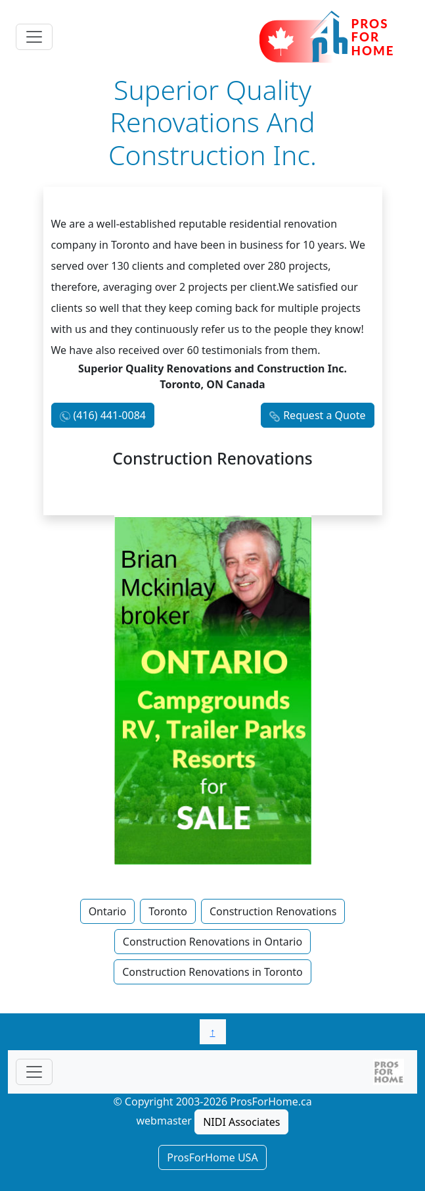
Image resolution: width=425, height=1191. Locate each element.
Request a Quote (324, 415)
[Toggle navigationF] (34, 1072)
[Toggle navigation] (34, 37)
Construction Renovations (273, 911)
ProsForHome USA (212, 1157)
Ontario (108, 911)
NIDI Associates (241, 1122)
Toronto (167, 911)
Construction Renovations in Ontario (212, 941)
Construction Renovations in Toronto (212, 972)
